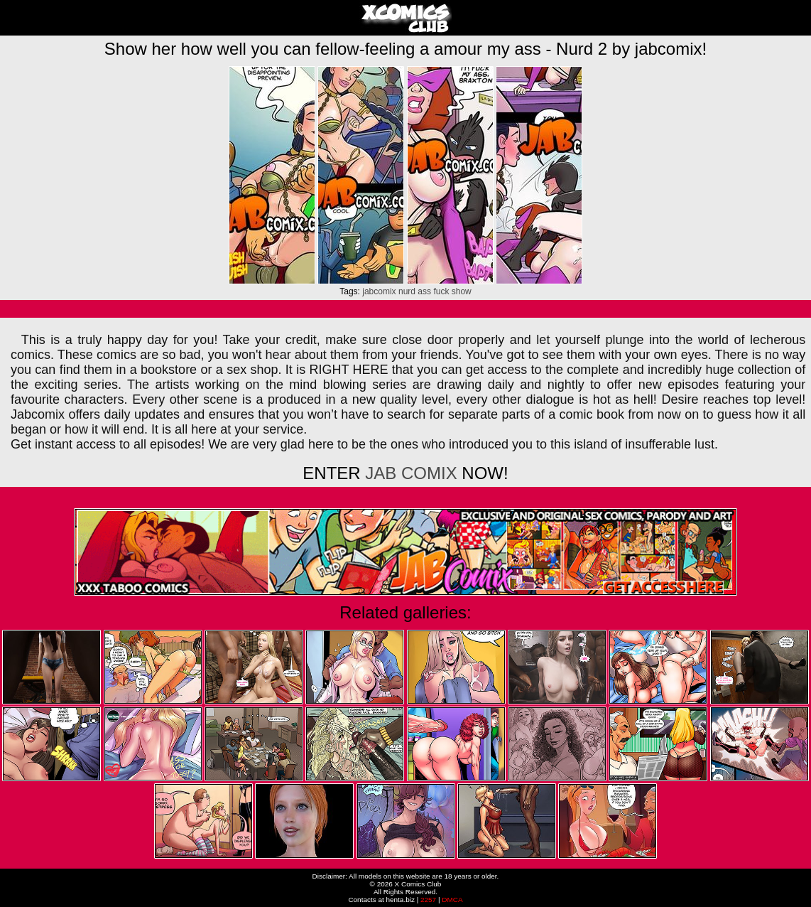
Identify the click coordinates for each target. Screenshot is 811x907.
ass (424, 291)
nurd (406, 291)
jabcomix (379, 291)
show (462, 291)
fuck (441, 291)
